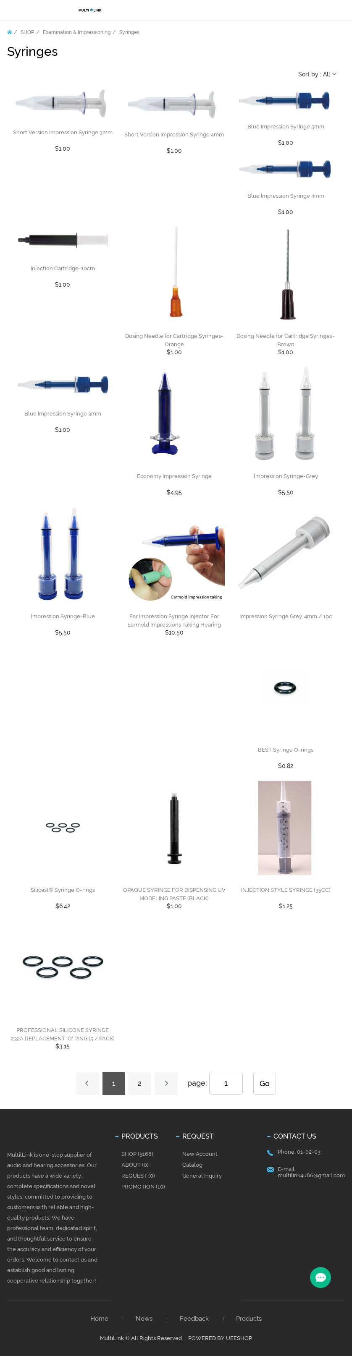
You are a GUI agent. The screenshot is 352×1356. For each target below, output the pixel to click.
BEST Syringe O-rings (285, 750)
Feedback (194, 1319)
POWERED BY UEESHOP (220, 1338)
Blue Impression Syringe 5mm (285, 126)
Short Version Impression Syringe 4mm (174, 134)
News (144, 1319)
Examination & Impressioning (76, 32)
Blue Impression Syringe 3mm (62, 413)
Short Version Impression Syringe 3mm (63, 132)
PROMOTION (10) (143, 1187)
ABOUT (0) (135, 1165)
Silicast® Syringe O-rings (63, 890)
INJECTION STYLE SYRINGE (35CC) (286, 890)
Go (265, 1083)
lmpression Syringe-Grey (286, 476)
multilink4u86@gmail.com (311, 1175)
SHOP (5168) (137, 1154)
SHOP (27, 32)
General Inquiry (202, 1176)
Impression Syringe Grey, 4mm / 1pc (285, 616)
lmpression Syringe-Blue (63, 616)
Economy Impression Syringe (174, 476)
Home (9, 32)
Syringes (129, 32)
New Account (200, 1154)
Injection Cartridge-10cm (63, 268)
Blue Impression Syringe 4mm (285, 196)
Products (249, 1319)
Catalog (192, 1165)
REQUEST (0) (138, 1176)
